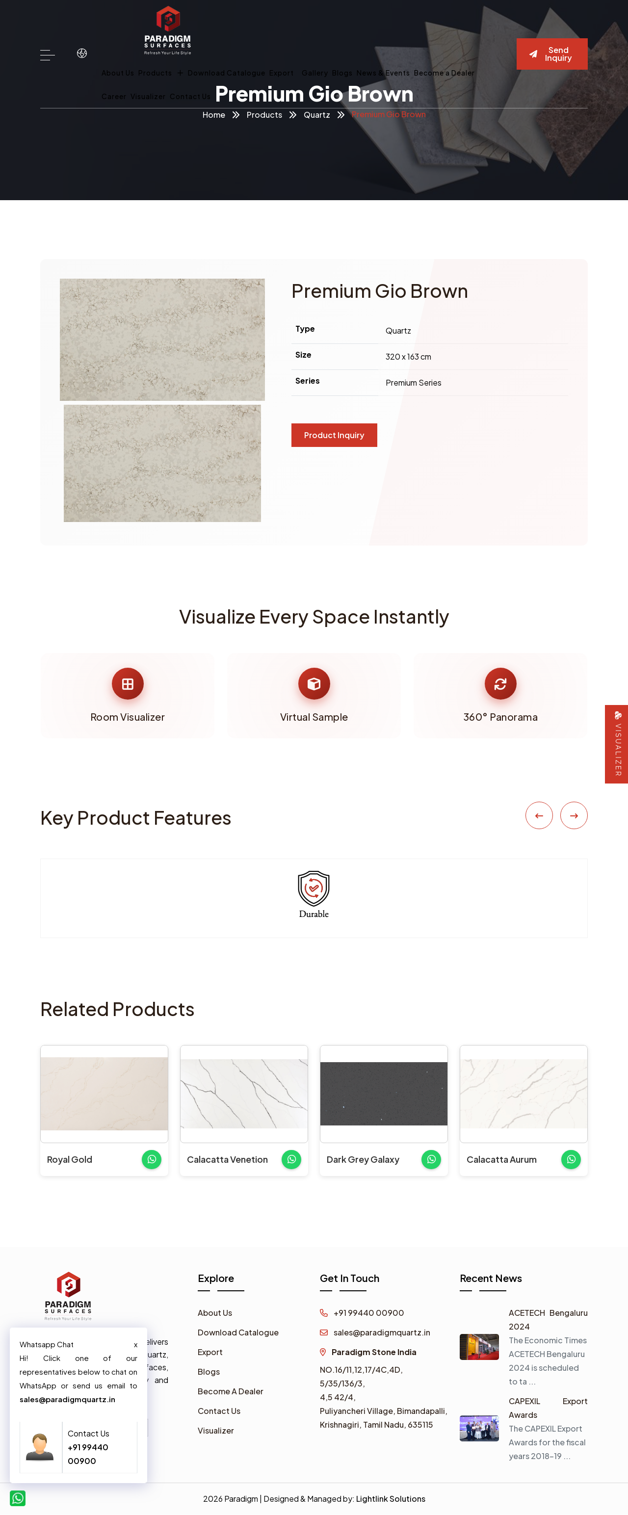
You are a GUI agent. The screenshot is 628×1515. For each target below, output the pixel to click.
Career (114, 96)
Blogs (342, 72)
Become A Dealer (230, 1391)
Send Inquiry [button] (550, 54)
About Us (118, 72)
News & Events (383, 72)
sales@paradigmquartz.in (375, 1333)
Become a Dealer (444, 72)
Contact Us (190, 96)
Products (161, 72)
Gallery (315, 72)
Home (214, 114)
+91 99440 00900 (362, 1313)
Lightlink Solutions (390, 1499)
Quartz (317, 114)
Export (281, 72)
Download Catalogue (226, 72)
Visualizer (148, 96)
